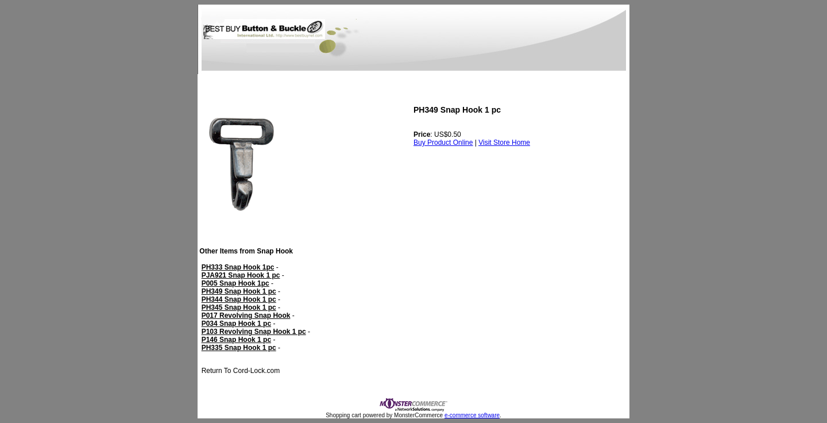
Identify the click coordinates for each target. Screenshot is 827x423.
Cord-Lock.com (255, 371)
